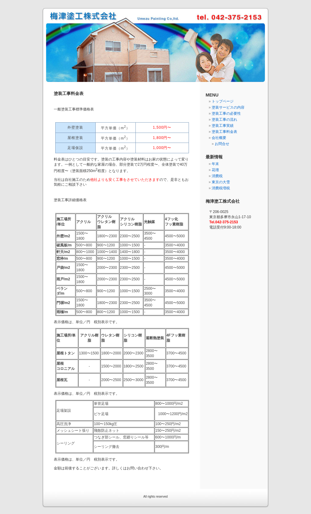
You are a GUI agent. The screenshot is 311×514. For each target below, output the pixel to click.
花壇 (215, 170)
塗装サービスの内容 (228, 107)
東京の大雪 (221, 182)
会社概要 (219, 138)
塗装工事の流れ (224, 119)
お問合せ (222, 144)
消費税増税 (221, 188)
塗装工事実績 (223, 125)
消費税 (217, 176)
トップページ (223, 101)
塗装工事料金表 (224, 132)
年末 (215, 164)
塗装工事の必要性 (226, 113)
